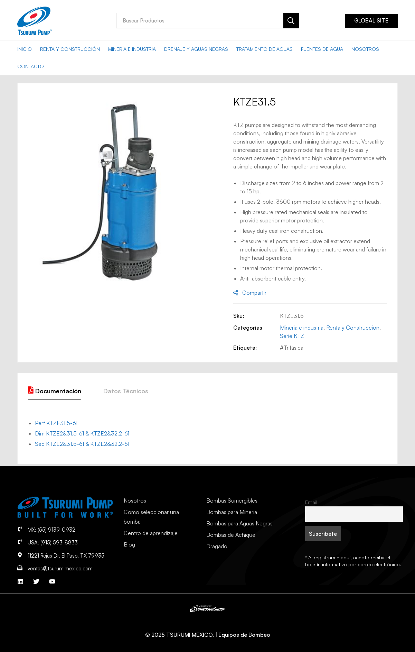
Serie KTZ (292, 335)
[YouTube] (52, 581)
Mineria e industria (301, 327)
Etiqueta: (245, 347)
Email (311, 502)
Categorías (247, 327)
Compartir (254, 292)
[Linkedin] (20, 581)
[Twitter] (36, 581)
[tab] (54, 391)
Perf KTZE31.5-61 (56, 423)
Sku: (238, 315)
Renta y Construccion (352, 327)
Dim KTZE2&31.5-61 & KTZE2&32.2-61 (82, 433)
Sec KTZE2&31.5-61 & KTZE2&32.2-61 (82, 443)
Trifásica (293, 347)
